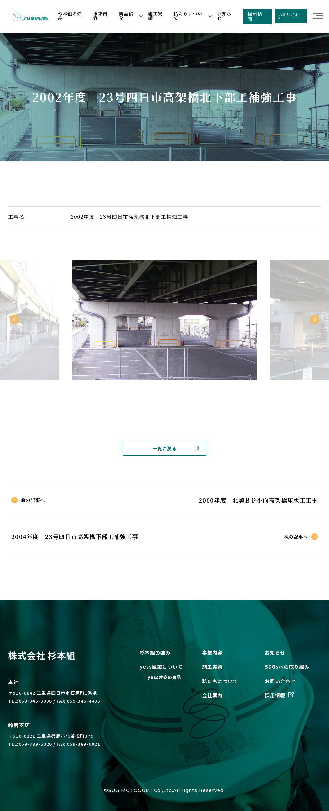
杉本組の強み (70, 15)
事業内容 (100, 15)
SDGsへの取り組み (287, 666)
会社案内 (212, 695)
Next (314, 319)
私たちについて (220, 681)
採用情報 (255, 16)
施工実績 (155, 15)
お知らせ (224, 15)
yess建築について (161, 666)
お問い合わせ (288, 16)
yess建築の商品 (164, 677)
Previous (14, 319)
